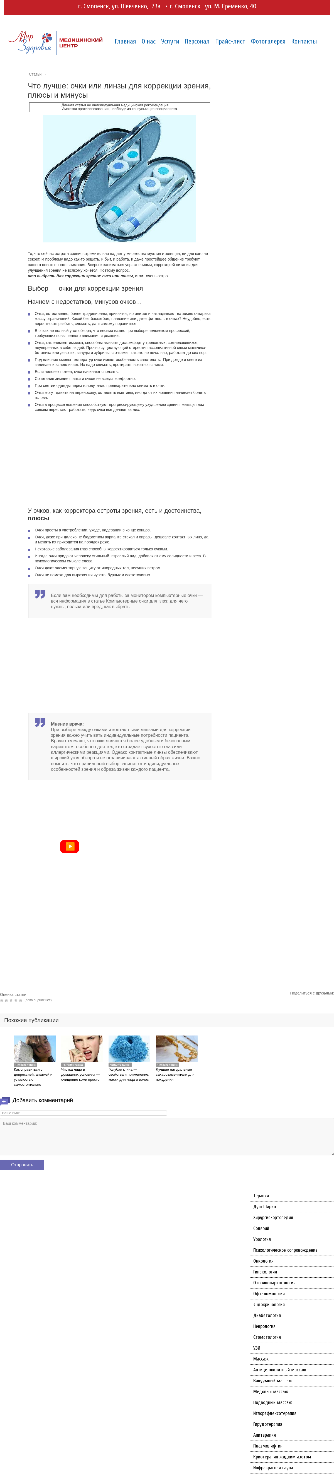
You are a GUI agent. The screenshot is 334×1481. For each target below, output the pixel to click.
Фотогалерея (268, 41)
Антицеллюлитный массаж (279, 1370)
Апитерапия (264, 1435)
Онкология (263, 1261)
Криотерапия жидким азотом (282, 1457)
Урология (262, 1239)
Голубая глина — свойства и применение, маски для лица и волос (129, 1074)
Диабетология (267, 1315)
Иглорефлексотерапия (274, 1413)
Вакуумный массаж (272, 1381)
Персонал (197, 41)
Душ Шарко (264, 1207)
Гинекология (265, 1272)
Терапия (261, 1196)
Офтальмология (269, 1294)
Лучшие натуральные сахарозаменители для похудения (175, 1074)
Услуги (170, 41)
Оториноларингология (274, 1283)
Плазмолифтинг (268, 1446)
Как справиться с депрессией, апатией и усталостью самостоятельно (33, 1077)
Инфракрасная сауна (273, 1468)
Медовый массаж (270, 1392)
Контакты (304, 41)
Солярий (261, 1228)
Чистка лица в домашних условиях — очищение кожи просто (80, 1074)
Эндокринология (269, 1304)
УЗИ (256, 1348)
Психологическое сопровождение (285, 1250)
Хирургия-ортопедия (273, 1217)
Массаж (261, 1359)
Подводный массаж (272, 1402)
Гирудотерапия (267, 1424)
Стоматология (267, 1337)
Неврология (264, 1326)
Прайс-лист (230, 41)
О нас (149, 41)
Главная (125, 41)
